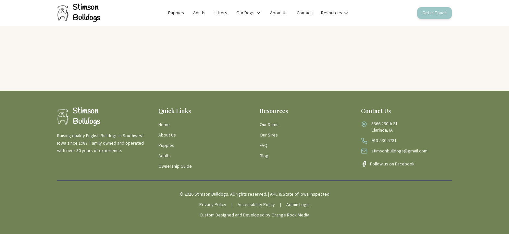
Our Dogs (248, 13)
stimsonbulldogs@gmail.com (399, 151)
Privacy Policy (212, 205)
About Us (279, 13)
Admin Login (298, 205)
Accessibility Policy (256, 205)
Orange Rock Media (290, 215)
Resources (335, 13)
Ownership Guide (175, 166)
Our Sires (269, 135)
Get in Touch (434, 13)
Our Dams (269, 125)
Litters (221, 13)
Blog (264, 156)
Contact (304, 13)
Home (164, 125)
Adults (199, 13)
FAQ (263, 145)
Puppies (176, 13)
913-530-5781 (384, 140)
